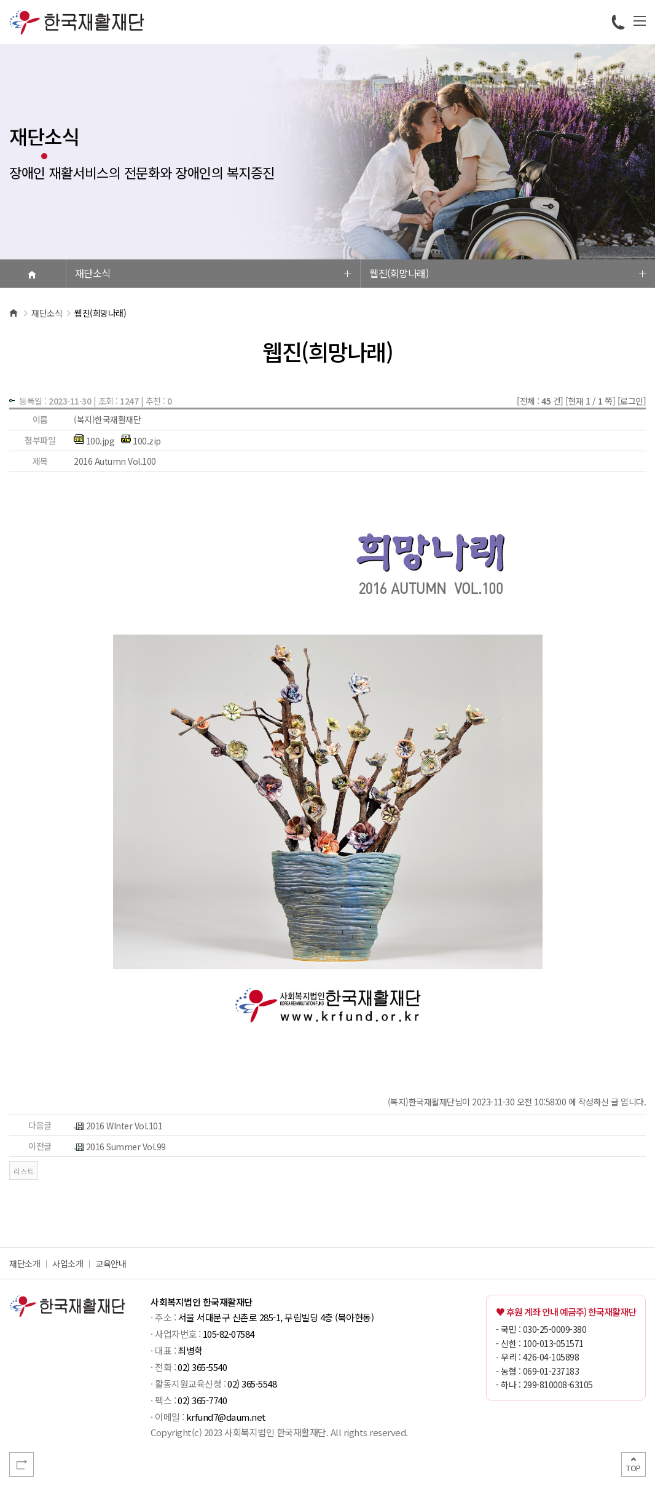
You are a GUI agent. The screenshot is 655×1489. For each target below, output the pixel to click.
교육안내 (110, 1263)
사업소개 (67, 1263)
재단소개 (24, 1263)
